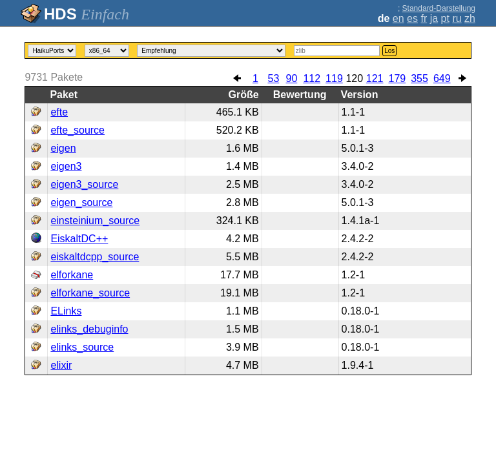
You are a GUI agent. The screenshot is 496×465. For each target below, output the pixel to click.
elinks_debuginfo (89, 329)
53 (273, 78)
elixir (61, 365)
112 (311, 78)
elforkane (71, 274)
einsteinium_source (95, 220)
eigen (63, 148)
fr (423, 18)
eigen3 (65, 166)
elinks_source (82, 347)
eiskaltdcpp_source (94, 256)
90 (291, 78)
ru (456, 18)
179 (397, 78)
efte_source (77, 130)
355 (419, 78)
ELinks (65, 310)
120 (354, 78)
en (398, 18)
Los (389, 50)
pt (445, 18)
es (412, 18)
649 (442, 78)
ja (434, 18)
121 (375, 78)
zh (469, 18)
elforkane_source (90, 292)
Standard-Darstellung (438, 8)
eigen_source (81, 202)
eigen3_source (84, 184)
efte (59, 112)
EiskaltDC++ (79, 238)
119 (334, 78)
